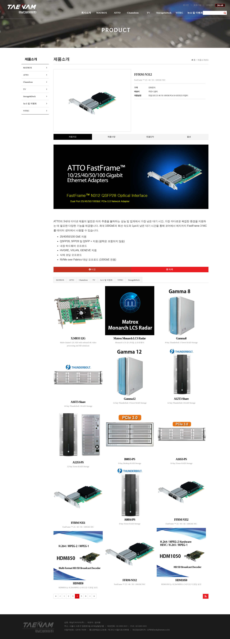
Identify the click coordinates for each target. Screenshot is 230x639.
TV (148, 12)
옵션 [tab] (189, 137)
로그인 (186, 5)
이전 (92, 269)
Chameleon (133, 12)
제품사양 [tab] (111, 137)
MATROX (101, 12)
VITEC (179, 12)
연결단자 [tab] (150, 137)
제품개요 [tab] (73, 137)
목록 (169, 269)
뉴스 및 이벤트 (195, 12)
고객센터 (210, 5)
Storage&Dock (164, 12)
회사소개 (86, 12)
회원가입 (197, 5)
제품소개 (31, 59)
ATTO (117, 12)
